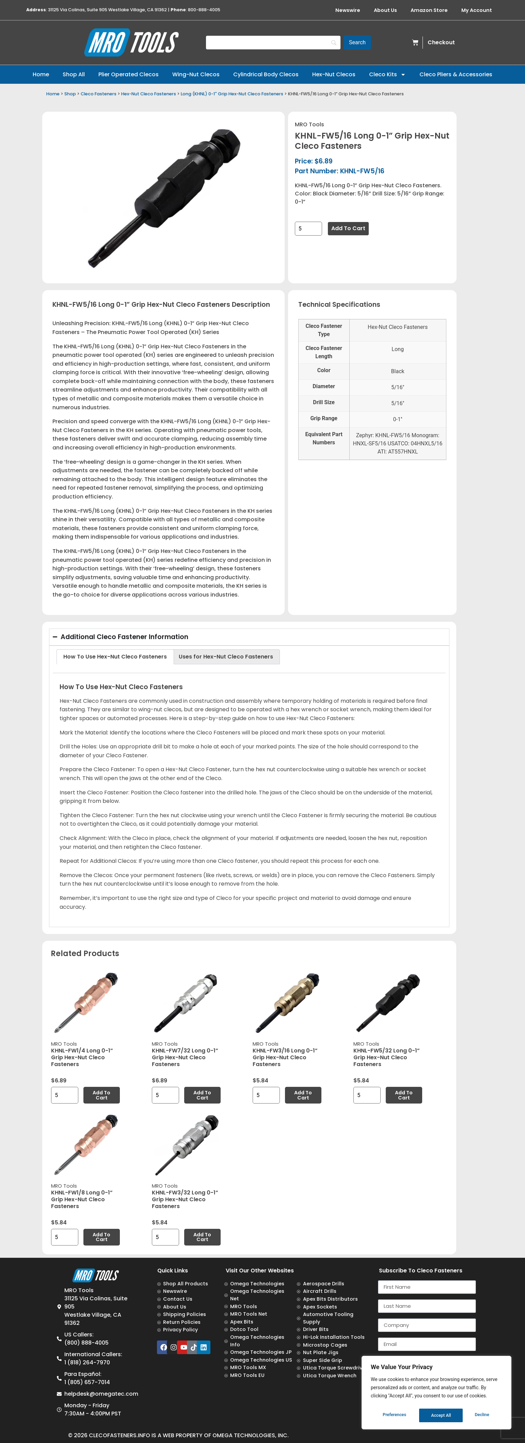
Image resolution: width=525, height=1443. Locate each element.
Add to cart (348, 228)
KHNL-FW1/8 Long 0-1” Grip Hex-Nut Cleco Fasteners (82, 1199)
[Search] (273, 42)
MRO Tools (309, 124)
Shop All (74, 74)
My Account (476, 10)
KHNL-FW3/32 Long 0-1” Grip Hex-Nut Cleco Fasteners (185, 1199)
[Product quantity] (308, 229)
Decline (438, 1415)
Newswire (347, 10)
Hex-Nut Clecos (333, 74)
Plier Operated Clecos (128, 74)
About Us (385, 10)
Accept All (481, 1415)
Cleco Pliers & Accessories (455, 74)
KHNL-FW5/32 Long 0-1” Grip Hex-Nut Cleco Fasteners (386, 1057)
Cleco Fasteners (98, 94)
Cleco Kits (387, 74)
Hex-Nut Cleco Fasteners (148, 94)
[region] (436, 1394)
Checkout (441, 42)
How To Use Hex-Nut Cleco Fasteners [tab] (115, 657)
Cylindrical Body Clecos (266, 74)
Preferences (394, 1415)
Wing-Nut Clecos (196, 74)
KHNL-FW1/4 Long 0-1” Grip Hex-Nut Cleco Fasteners (82, 1057)
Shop (70, 94)
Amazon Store (429, 10)
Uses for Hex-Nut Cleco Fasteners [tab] (226, 657)
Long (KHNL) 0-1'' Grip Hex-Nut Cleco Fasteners (232, 94)
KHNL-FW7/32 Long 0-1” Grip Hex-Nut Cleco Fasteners (185, 1057)
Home (41, 74)
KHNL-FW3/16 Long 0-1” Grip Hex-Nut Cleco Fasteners (285, 1057)
